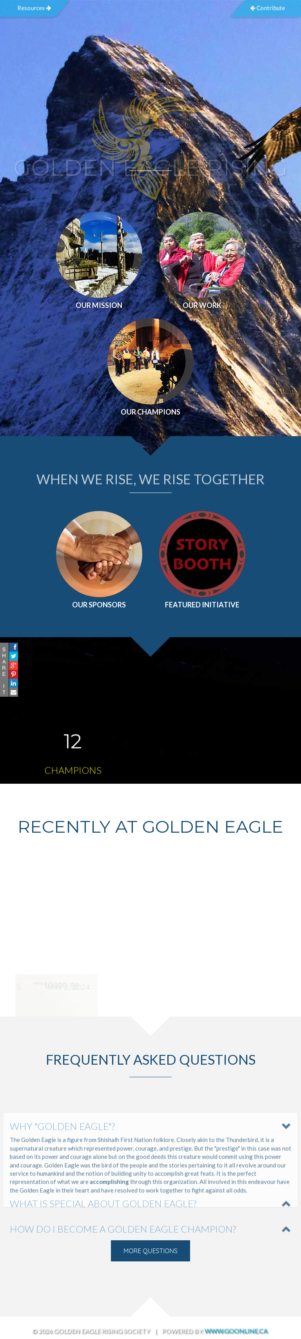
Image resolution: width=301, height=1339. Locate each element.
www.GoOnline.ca (236, 1330)
